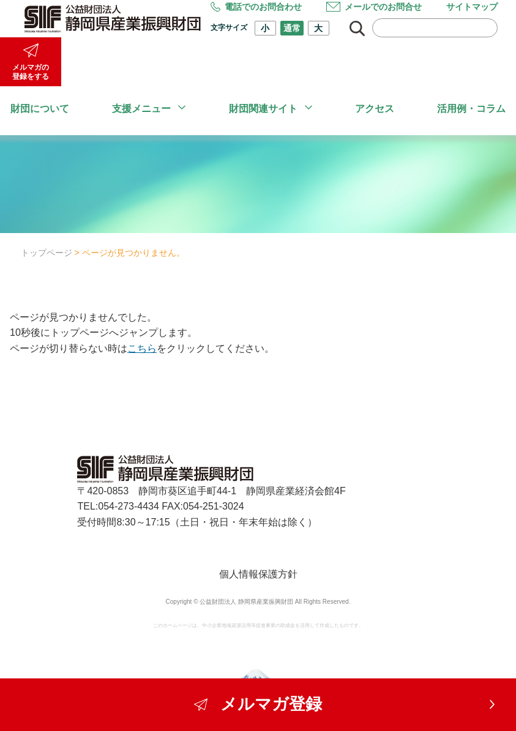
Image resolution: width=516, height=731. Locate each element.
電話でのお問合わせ (256, 7)
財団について (39, 108)
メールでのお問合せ (374, 7)
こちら (142, 348)
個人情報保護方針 (258, 574)
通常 (292, 28)
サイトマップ (472, 7)
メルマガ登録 (258, 704)
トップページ (46, 253)
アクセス (374, 108)
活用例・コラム (471, 108)
